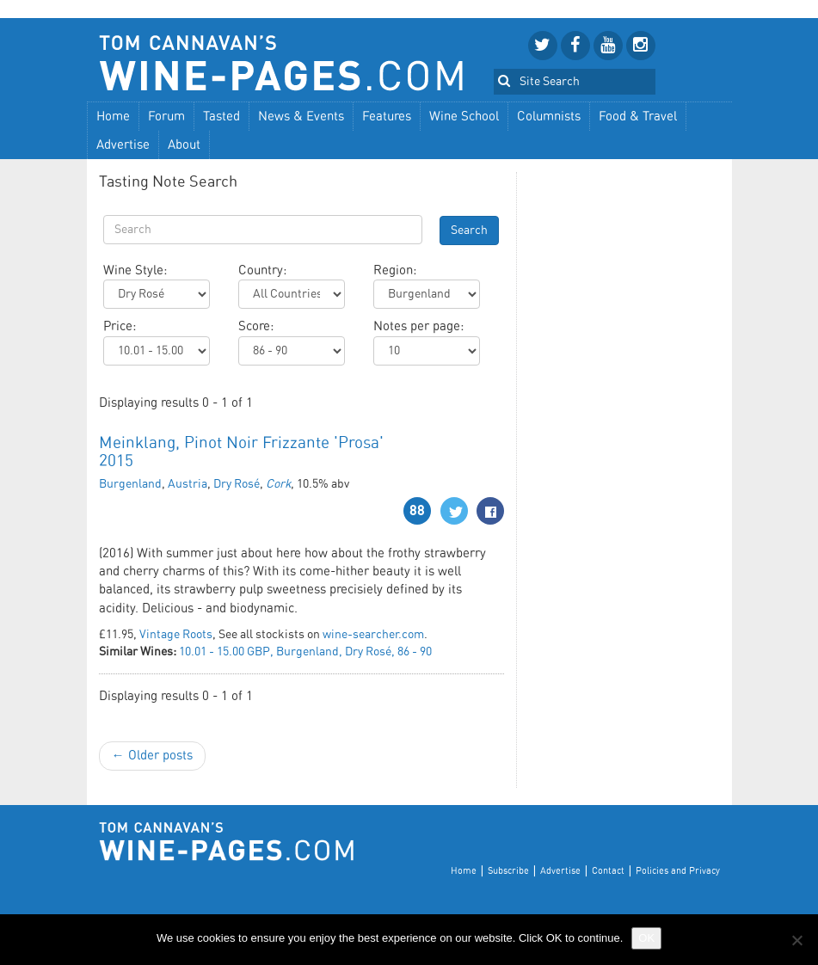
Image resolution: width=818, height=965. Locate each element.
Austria (187, 484)
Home (113, 116)
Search (469, 230)
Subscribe (508, 871)
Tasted (221, 116)
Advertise (123, 144)
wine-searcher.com (373, 635)
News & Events (301, 116)
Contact (608, 871)
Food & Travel (638, 116)
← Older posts (152, 755)
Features (386, 116)
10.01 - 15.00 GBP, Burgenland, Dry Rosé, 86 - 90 (305, 652)
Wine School (464, 116)
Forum (166, 116)
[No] (796, 940)
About (184, 144)
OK (646, 937)
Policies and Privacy (678, 871)
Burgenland (130, 484)
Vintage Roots (175, 635)
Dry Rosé (236, 484)
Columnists (549, 116)
